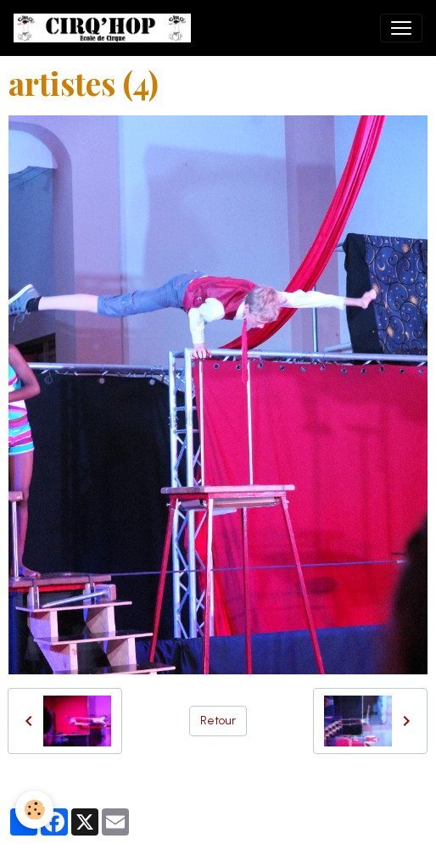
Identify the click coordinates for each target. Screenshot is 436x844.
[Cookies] (34, 810)
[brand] (106, 28)
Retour (218, 720)
